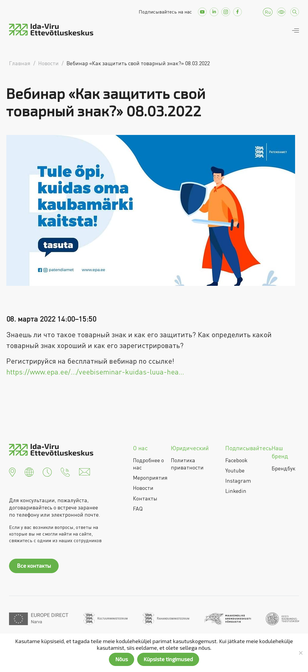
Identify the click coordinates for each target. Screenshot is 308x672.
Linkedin (235, 490)
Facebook (236, 460)
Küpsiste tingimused (168, 659)
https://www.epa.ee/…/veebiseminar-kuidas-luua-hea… (95, 371)
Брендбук (283, 468)
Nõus (121, 659)
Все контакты (34, 565)
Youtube (235, 470)
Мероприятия (150, 477)
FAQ (138, 508)
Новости (143, 487)
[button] (12, 471)
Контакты (145, 498)
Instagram (238, 480)
